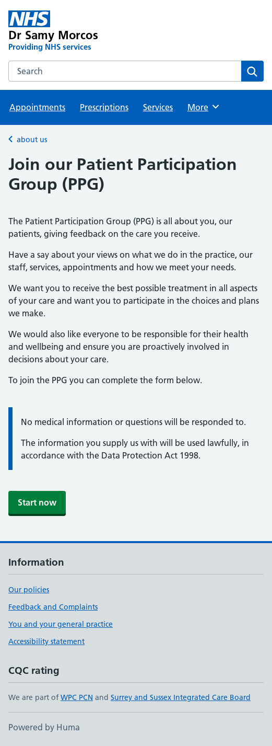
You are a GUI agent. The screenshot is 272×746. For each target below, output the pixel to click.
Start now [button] (37, 502)
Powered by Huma (44, 727)
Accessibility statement (46, 641)
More (203, 106)
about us (32, 139)
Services (158, 107)
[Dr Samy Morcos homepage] (84, 31)
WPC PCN (77, 697)
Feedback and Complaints (53, 607)
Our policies (28, 589)
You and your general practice (60, 624)
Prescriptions (104, 107)
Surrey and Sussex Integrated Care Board (181, 697)
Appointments (37, 107)
